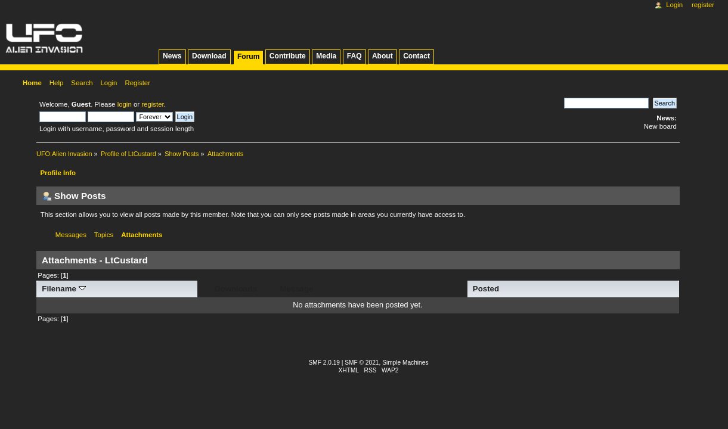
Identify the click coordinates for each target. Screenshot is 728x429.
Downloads (236, 288)
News (172, 56)
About (382, 56)
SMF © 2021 (362, 362)
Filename (63, 288)
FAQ (354, 56)
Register (703, 4)
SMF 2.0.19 (324, 362)
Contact (416, 56)
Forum (248, 56)
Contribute (287, 56)
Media (326, 56)
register (152, 104)
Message (296, 288)
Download (209, 56)
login (124, 104)
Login (674, 4)
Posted (486, 288)
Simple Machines (405, 362)
